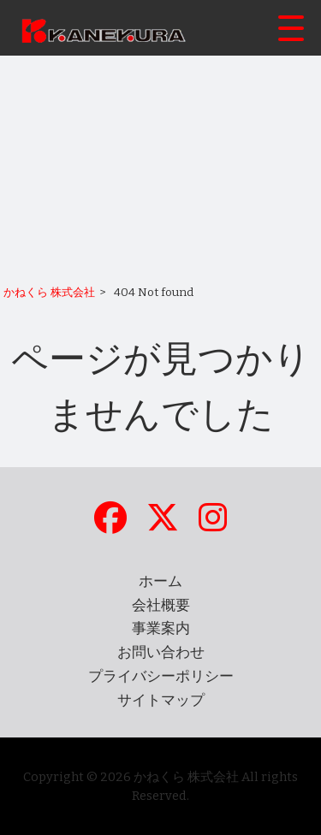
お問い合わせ (161, 652)
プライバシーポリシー (161, 676)
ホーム (160, 581)
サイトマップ (161, 700)
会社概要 (161, 605)
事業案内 (161, 628)
